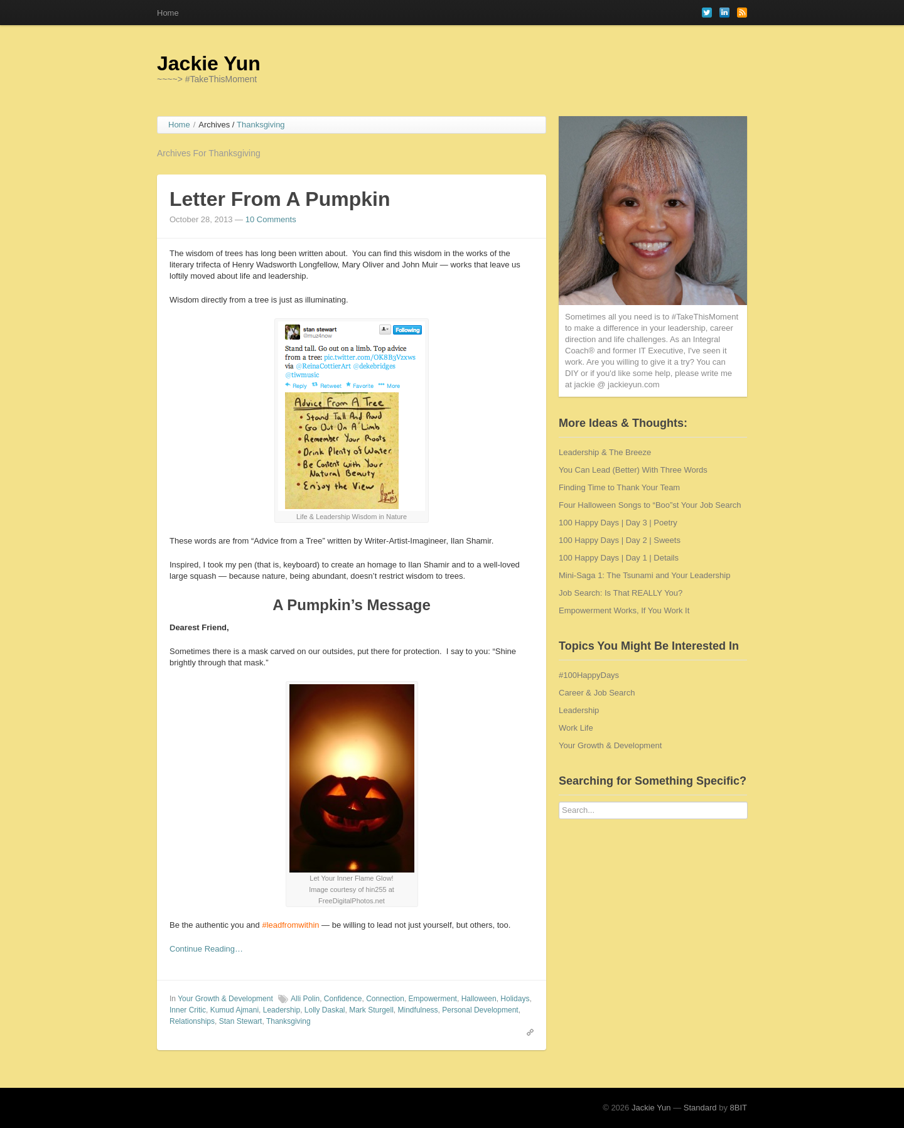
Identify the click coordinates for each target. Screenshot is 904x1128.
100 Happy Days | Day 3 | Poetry (618, 522)
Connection (385, 998)
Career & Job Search (597, 692)
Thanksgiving (288, 1021)
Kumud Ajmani (234, 1010)
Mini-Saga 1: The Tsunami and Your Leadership (644, 575)
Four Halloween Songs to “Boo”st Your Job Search (650, 505)
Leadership (281, 1010)
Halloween (479, 998)
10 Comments (270, 219)
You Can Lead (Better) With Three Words (633, 470)
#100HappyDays (589, 675)
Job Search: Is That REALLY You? (620, 593)
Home (168, 13)
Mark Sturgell (371, 1010)
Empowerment (433, 998)
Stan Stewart (240, 1021)
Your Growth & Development (225, 998)
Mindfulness (418, 1010)
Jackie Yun (209, 63)
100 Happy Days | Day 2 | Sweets (620, 540)
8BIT (738, 1107)
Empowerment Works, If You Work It (624, 610)
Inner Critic (188, 1010)
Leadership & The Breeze (605, 452)
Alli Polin (305, 998)
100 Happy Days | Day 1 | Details (619, 557)
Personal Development (480, 1010)
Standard (700, 1107)
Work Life (576, 728)
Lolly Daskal (324, 1010)
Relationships (192, 1021)
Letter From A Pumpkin (280, 199)
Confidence (343, 998)
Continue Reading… (206, 948)
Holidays (514, 998)
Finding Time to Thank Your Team (619, 487)
